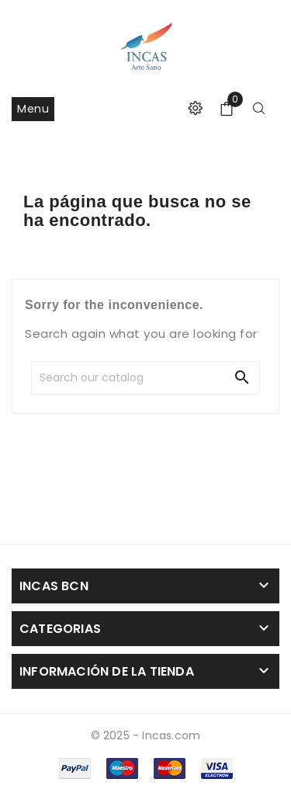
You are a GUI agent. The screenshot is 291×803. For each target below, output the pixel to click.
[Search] (145, 378)
